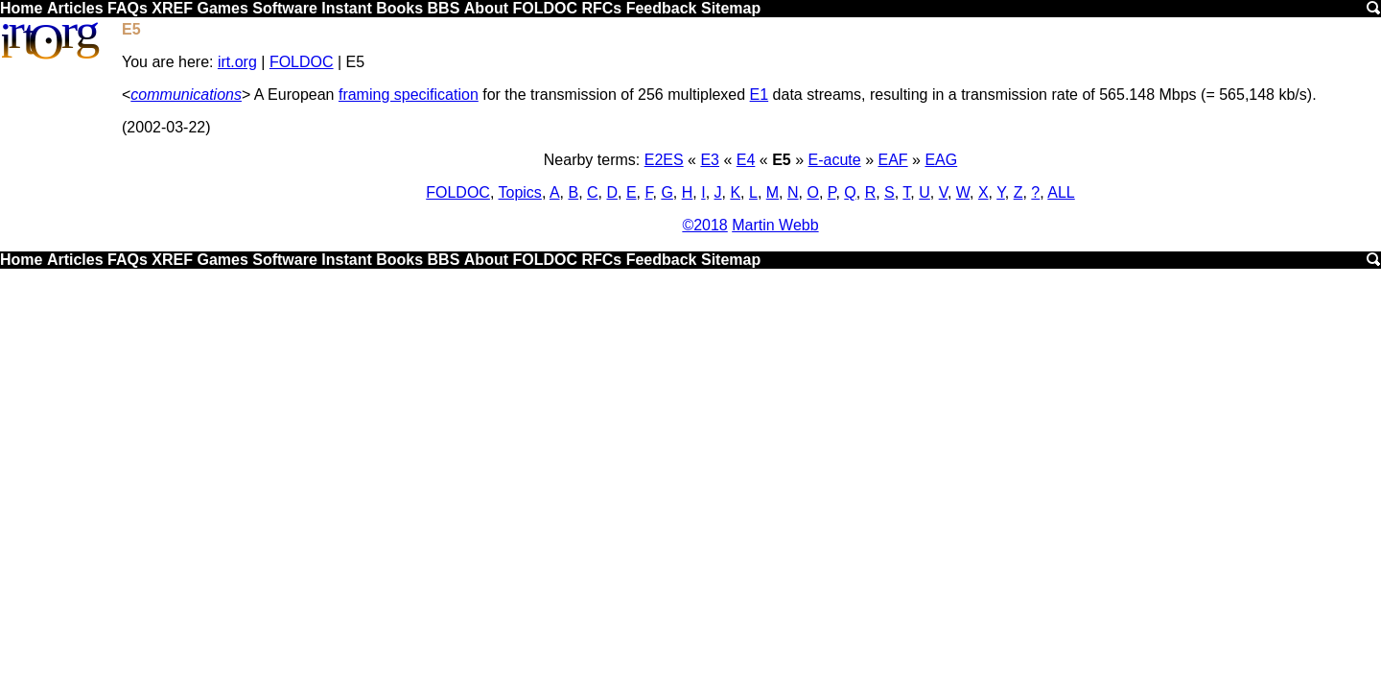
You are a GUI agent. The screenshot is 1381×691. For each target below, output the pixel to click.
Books (399, 8)
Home (21, 8)
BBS (444, 8)
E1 (759, 94)
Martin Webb (775, 225)
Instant (346, 8)
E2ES (664, 160)
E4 (746, 160)
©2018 (704, 225)
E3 (709, 160)
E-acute (834, 160)
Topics (520, 192)
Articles (75, 8)
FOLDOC (544, 8)
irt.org (237, 62)
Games (222, 8)
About (486, 8)
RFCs (601, 8)
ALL (1060, 192)
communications (186, 94)
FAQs (127, 8)
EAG (941, 160)
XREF (172, 8)
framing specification (409, 94)
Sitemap (731, 8)
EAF (892, 160)
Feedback (661, 8)
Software (284, 8)
